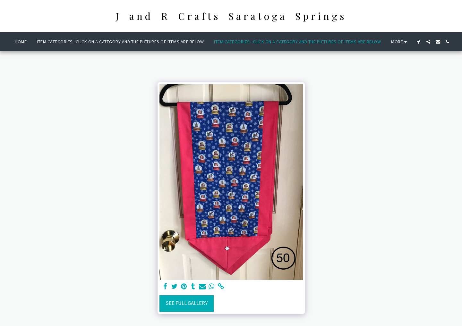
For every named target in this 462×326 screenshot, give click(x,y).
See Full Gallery (187, 303)
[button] (418, 41)
